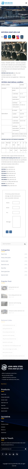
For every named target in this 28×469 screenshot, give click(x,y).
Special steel (4, 411)
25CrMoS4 (3, 173)
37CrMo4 (3, 175)
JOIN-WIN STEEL (17, 463)
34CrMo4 (3, 169)
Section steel (4, 400)
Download (3, 432)
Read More (3, 384)
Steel (2, 421)
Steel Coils (3, 394)
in (9, 37)
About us (3, 429)
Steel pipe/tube (5, 408)
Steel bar (3, 405)
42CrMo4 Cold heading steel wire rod (10, 157)
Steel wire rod (4, 402)
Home (7, 16)
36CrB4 (3, 183)
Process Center (4, 424)
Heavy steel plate (5, 397)
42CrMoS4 (3, 177)
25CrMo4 (3, 171)
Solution (3, 427)
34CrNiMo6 (4, 179)
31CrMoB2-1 (4, 185)
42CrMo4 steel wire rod (7, 73)
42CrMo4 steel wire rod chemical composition (12, 139)
